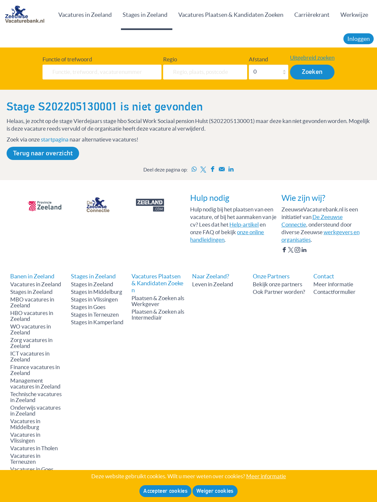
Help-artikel (244, 225)
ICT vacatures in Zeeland (29, 356)
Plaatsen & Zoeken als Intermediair (157, 315)
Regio (170, 59)
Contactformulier (334, 292)
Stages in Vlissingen (94, 299)
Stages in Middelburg (96, 292)
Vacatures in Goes (31, 469)
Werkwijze (354, 14)
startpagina (55, 139)
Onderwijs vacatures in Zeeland (35, 411)
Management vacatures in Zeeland (35, 384)
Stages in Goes (88, 307)
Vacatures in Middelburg (25, 424)
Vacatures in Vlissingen (25, 438)
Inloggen (358, 38)
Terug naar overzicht (42, 153)
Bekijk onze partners (277, 284)
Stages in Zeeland (145, 14)
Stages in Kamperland (97, 322)
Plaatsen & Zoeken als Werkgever (157, 301)
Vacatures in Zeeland (85, 14)
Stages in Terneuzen (95, 315)
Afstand (258, 59)
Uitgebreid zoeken (312, 57)
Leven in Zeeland (212, 284)
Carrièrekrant (312, 14)
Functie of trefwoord (67, 59)
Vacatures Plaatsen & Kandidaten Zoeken (230, 14)
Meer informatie (333, 284)
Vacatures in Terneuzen (25, 459)
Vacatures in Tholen (34, 448)
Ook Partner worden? (279, 292)
